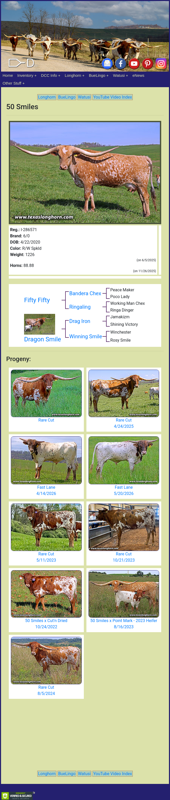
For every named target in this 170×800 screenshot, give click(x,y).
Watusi (119, 75)
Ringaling (80, 307)
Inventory (25, 75)
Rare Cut (46, 420)
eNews (138, 75)
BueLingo (97, 75)
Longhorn (73, 75)
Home (8, 75)
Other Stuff (12, 83)
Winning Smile (85, 336)
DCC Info (49, 75)
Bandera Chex (85, 293)
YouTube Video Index (112, 97)
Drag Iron (79, 321)
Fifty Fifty (37, 300)
